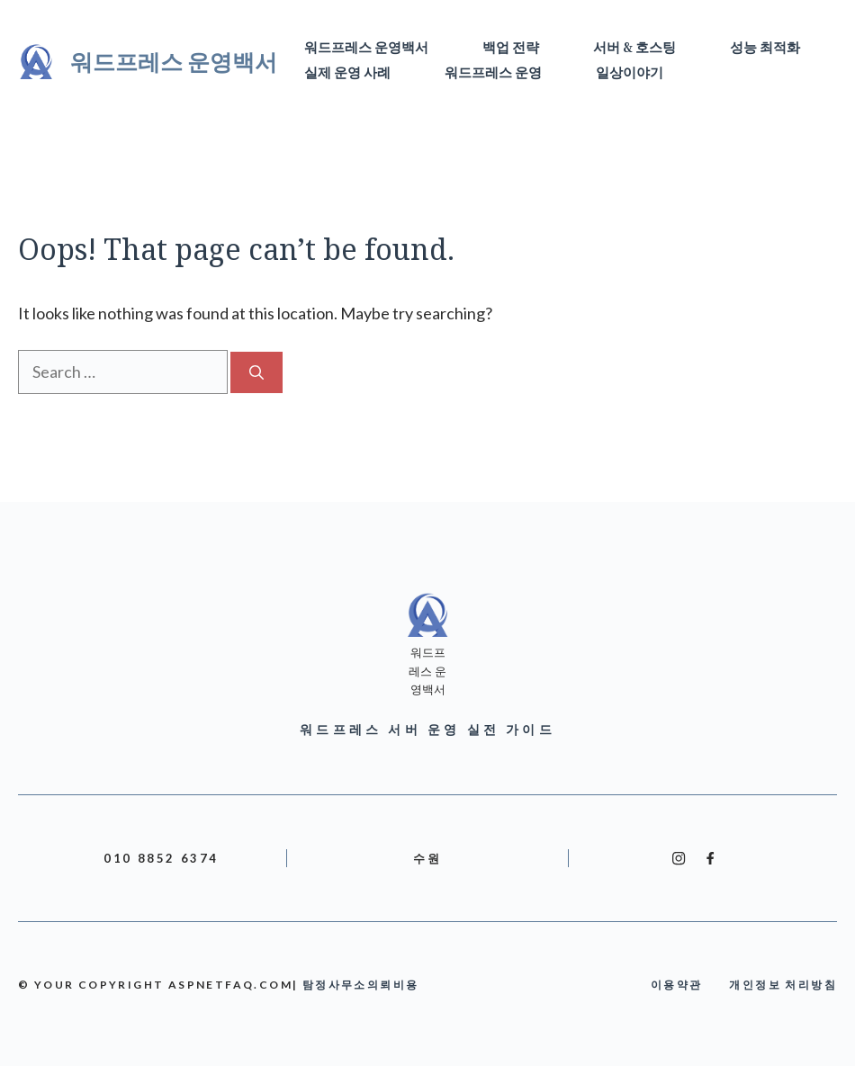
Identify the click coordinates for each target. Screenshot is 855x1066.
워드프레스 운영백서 (173, 61)
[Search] (256, 372)
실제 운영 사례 (347, 73)
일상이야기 (629, 73)
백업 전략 (510, 48)
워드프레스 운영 (493, 73)
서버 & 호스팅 (634, 48)
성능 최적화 (765, 48)
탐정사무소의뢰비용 (360, 984)
